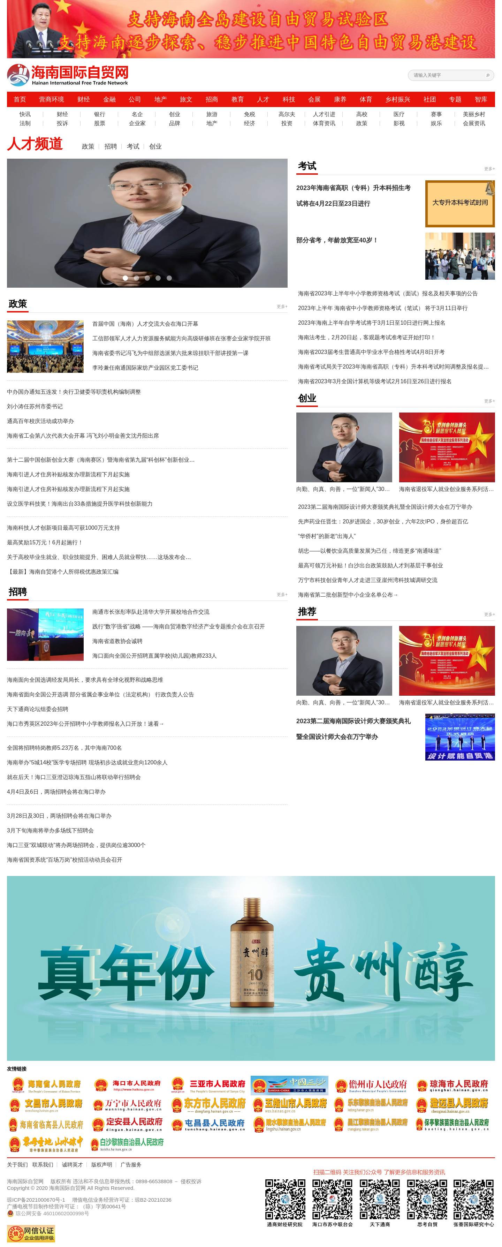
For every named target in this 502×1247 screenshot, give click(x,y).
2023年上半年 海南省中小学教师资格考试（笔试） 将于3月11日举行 (383, 308)
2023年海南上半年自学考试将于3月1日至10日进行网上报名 (372, 323)
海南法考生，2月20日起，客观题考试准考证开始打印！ (367, 337)
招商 (212, 99)
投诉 (62, 123)
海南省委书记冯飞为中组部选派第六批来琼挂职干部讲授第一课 (170, 353)
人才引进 (324, 114)
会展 (314, 99)
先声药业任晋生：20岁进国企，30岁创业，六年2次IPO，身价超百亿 (383, 521)
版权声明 (101, 1164)
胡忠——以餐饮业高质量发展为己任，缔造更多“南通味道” (369, 551)
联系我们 (42, 1164)
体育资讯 (324, 123)
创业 (174, 114)
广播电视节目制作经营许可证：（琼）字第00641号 (66, 1206)
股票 (99, 123)
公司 (135, 99)
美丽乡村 (474, 114)
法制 (25, 123)
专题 (455, 99)
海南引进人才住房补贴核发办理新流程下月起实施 (68, 474)
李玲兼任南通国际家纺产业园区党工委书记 (145, 368)
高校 (361, 114)
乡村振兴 (397, 99)
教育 (237, 99)
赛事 (436, 114)
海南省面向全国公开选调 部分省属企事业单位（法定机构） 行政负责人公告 (100, 694)
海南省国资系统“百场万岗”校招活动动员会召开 (64, 860)
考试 (133, 146)
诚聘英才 (72, 1164)
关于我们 (17, 1164)
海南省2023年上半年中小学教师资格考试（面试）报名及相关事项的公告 (388, 293)
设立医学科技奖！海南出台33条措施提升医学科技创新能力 (80, 504)
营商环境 (51, 99)
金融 (109, 99)
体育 (366, 99)
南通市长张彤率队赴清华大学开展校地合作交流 (151, 612)
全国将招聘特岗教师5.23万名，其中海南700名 (64, 748)
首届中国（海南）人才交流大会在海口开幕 (145, 324)
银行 (99, 114)
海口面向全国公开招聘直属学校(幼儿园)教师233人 (154, 656)
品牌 (174, 123)
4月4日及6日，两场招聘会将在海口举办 (56, 792)
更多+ (282, 306)
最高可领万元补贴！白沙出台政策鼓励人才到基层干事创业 (370, 565)
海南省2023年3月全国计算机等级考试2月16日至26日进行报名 (375, 381)
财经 (83, 99)
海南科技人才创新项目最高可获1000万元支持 (63, 528)
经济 (249, 123)
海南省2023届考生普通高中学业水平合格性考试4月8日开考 (371, 352)
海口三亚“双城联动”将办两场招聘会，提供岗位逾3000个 (76, 845)
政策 (361, 123)
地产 (160, 99)
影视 (399, 123)
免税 (249, 114)
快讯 (25, 114)
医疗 (399, 114)
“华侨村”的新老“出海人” (327, 536)
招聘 (111, 146)
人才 (263, 99)
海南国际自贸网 (25, 1181)
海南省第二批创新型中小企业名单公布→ (348, 595)
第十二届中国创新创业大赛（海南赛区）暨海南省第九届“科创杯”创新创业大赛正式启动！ (117, 460)
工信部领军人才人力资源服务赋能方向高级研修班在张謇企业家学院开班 (181, 338)
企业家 (137, 123)
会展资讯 (474, 123)
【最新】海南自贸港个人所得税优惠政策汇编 (63, 572)
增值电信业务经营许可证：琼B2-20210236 (122, 1200)
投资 (286, 123)
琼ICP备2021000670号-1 (36, 1200)
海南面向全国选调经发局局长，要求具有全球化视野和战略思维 (85, 680)
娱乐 (436, 123)
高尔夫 (287, 114)
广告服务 (131, 1164)
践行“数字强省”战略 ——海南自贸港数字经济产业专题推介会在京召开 (178, 626)
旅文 (186, 99)
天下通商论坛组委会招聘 (37, 709)
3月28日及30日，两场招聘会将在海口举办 (59, 816)
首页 (20, 99)
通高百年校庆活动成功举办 (40, 421)
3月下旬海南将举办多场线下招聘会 (50, 830)
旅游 (212, 114)
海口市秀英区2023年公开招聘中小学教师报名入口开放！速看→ (86, 724)
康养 (340, 99)
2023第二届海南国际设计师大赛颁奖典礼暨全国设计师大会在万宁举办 (385, 507)
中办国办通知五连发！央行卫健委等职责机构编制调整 (74, 392)
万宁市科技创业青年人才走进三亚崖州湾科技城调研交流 (368, 580)
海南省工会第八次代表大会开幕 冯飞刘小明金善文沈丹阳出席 (83, 436)
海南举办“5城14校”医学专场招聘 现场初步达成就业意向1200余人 (87, 762)
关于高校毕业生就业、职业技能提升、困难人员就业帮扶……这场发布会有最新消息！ (113, 557)
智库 (481, 99)
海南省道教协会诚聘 (117, 641)
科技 (289, 99)
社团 (430, 99)
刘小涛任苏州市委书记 (35, 406)
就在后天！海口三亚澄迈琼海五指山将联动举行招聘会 (74, 777)
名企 (137, 114)
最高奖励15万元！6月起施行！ (45, 542)
